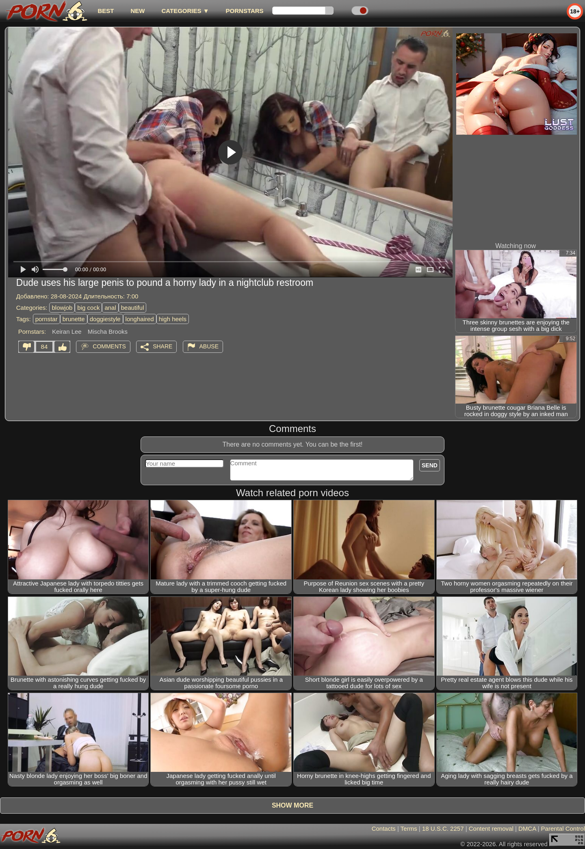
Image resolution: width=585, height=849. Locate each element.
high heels (172, 318)
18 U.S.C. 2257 (443, 828)
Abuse (209, 346)
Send (430, 465)
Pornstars (245, 10)
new (137, 10)
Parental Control (563, 828)
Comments (109, 346)
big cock (88, 307)
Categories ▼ (185, 10)
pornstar (46, 318)
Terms (409, 828)
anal (110, 307)
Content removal (491, 828)
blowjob (62, 307)
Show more (292, 805)
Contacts (384, 828)
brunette (74, 318)
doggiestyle (105, 318)
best (106, 10)
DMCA (527, 828)
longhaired (140, 318)
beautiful (132, 307)
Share (162, 346)
